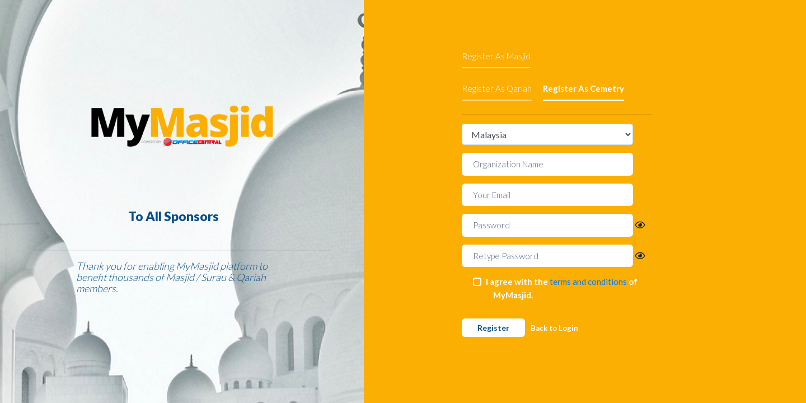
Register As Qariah (497, 88)
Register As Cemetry (583, 88)
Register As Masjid (496, 56)
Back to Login (554, 328)
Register (493, 327)
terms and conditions (588, 282)
